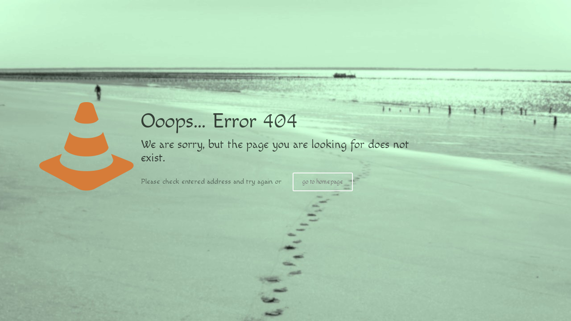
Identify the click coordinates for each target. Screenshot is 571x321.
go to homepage (322, 181)
